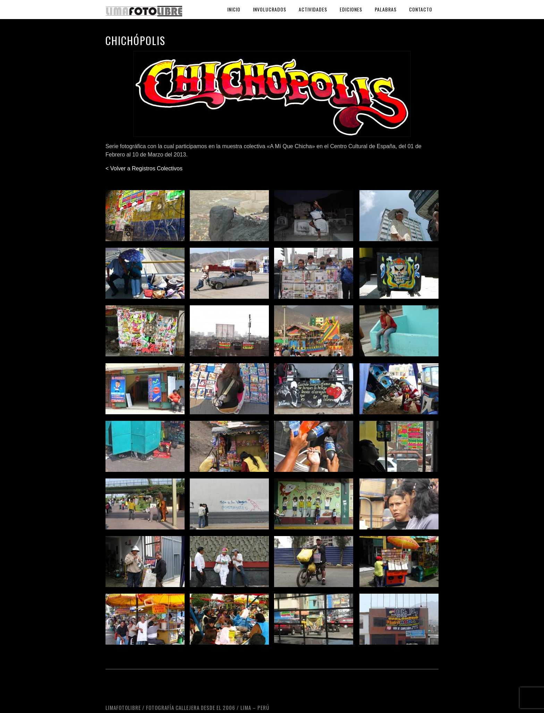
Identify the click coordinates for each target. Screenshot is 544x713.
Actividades (313, 9)
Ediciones (351, 9)
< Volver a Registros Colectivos (143, 168)
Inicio (233, 9)
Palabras (386, 9)
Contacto (420, 9)
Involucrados (269, 9)
